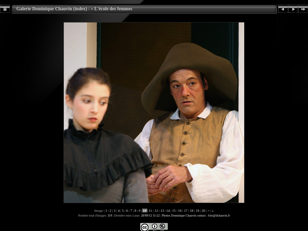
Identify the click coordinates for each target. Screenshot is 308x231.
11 (150, 210)
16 (179, 210)
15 (173, 210)
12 (156, 210)
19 (197, 210)
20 (203, 210)
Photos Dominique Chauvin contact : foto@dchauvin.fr (196, 215)
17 (185, 210)
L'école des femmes (113, 8)
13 (162, 210)
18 (191, 210)
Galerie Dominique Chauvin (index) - (53, 8)
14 (168, 210)
